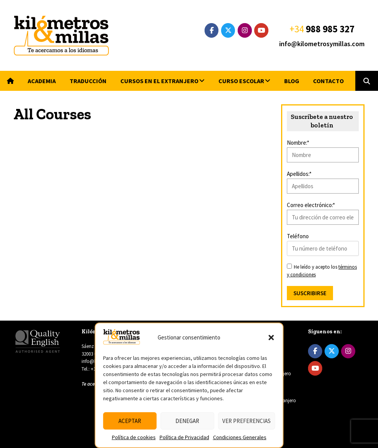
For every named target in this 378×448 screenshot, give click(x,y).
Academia (42, 81)
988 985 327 (330, 29)
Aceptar (129, 421)
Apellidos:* (299, 173)
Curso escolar (241, 81)
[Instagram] (245, 30)
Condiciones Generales (239, 437)
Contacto (328, 81)
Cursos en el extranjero (159, 81)
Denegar (187, 421)
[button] (271, 337)
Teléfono (298, 236)
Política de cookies (134, 437)
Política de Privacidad (184, 437)
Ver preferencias (246, 421)
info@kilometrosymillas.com (322, 43)
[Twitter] (228, 30)
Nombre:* (298, 142)
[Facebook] (212, 30)
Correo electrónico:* (311, 205)
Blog (291, 81)
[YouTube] (261, 30)
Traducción (88, 81)
